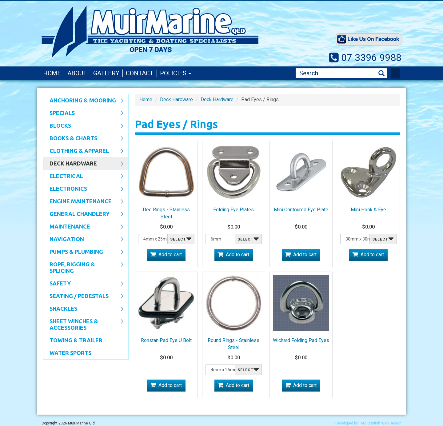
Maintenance (83, 227)
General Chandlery (83, 214)
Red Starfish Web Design (380, 423)
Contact (140, 73)
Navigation (83, 239)
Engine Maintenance (83, 201)
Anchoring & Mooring (83, 101)
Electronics (83, 189)
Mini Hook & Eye (368, 210)
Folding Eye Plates (233, 210)
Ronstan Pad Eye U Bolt (166, 340)
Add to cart (170, 254)
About (77, 73)
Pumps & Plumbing (83, 252)
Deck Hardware (83, 164)
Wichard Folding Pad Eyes (301, 340)
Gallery (106, 73)
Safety (83, 284)
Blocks (83, 126)
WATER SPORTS (70, 353)
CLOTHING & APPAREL (83, 151)
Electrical (83, 176)
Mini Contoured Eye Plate (301, 210)
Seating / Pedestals (83, 296)
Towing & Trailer (76, 340)
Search (381, 73)
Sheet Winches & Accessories (83, 324)
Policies (175, 73)
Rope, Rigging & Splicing (83, 267)
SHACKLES (83, 309)
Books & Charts (83, 138)
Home (52, 73)
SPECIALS (83, 113)
